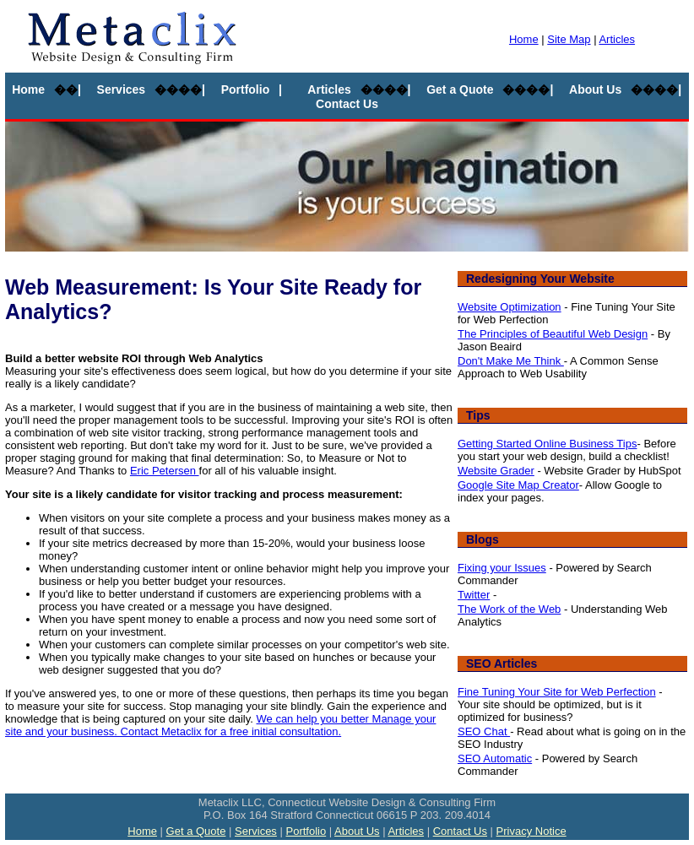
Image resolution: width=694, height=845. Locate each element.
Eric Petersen (164, 470)
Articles (617, 39)
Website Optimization (509, 307)
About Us (595, 89)
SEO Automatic (495, 758)
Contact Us (347, 104)
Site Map (568, 39)
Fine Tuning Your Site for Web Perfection (557, 691)
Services (121, 89)
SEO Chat (484, 731)
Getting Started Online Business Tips (547, 443)
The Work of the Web (509, 609)
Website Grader (496, 470)
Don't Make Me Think (511, 361)
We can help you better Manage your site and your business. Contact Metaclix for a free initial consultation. (220, 725)
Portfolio (245, 89)
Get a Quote (459, 89)
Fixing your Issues (502, 567)
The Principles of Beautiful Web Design (553, 334)
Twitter (474, 594)
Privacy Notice (531, 831)
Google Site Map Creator (518, 485)
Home (524, 39)
